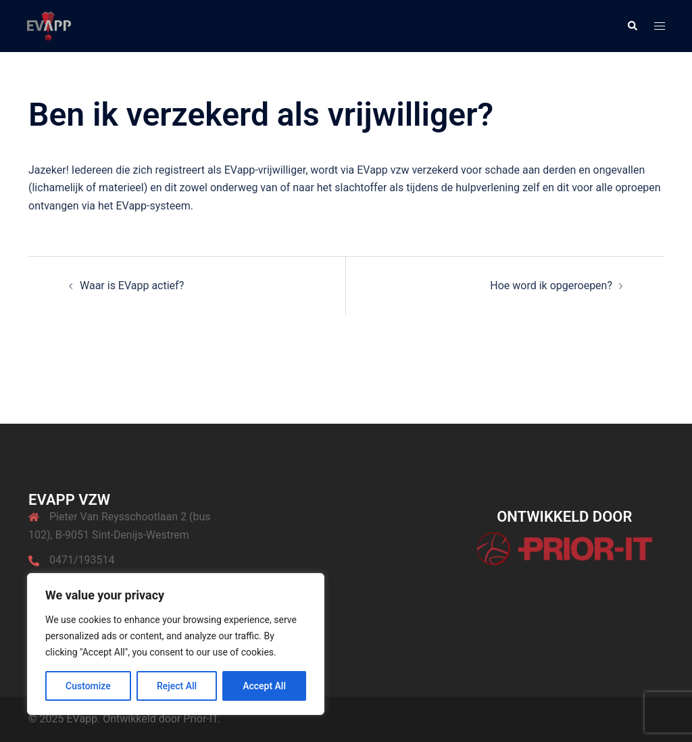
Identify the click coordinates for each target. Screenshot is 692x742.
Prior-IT (200, 718)
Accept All (264, 686)
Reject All (177, 686)
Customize (88, 686)
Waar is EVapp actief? (132, 285)
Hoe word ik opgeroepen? (551, 285)
